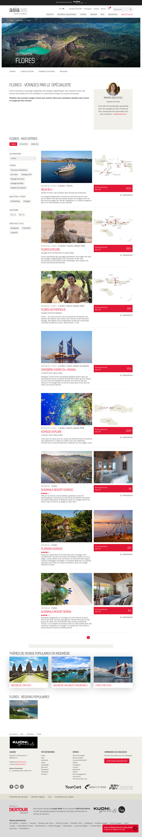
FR (63, 9)
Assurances (77, 776)
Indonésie (44, 760)
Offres (12, 71)
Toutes (13, 144)
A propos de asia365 (79, 760)
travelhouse (24, 828)
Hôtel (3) (34, 144)
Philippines (45, 769)
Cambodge (45, 765)
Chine (43, 755)
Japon (43, 762)
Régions (63, 71)
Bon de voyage (78, 758)
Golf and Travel (62, 823)
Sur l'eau (14, 174)
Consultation (27, 71)
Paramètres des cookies (64, 797)
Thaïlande (44, 772)
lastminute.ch (40, 826)
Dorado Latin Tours (45, 823)
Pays (102, 15)
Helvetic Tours (76, 823)
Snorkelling (15, 201)
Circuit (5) (24, 144)
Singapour (112, 15)
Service (103, 9)
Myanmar (44, 767)
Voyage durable (17, 183)
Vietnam (44, 774)
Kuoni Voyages (116, 823)
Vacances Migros (81, 826)
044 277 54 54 (127, 15)
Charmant (26, 228)
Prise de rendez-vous (80, 779)
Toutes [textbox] (13, 158)
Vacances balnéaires (66, 15)
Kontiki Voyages (101, 823)
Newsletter (76, 769)
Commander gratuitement (116, 761)
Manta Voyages (54, 826)
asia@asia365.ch (119, 114)
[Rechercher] (121, 9)
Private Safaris (96, 826)
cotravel (32, 823)
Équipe (75, 762)
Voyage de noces (17, 179)
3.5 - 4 (13, 215)
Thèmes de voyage (46, 71)
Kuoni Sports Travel (25, 826)
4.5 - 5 (21, 215)
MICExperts (67, 826)
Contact (96, 9)
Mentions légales (38, 797)
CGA (49, 797)
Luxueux (14, 232)
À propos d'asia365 (75, 9)
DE (60, 9)
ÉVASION (93, 15)
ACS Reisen (13, 823)
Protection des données (18, 797)
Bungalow (15, 228)
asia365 (24, 823)
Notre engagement (79, 774)
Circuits (50, 15)
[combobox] (22, 158)
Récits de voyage (79, 755)
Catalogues (88, 9)
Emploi (75, 772)
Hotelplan (89, 823)
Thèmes (83, 15)
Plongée (27, 201)
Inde (42, 758)
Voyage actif (26, 174)
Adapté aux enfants (18, 188)
